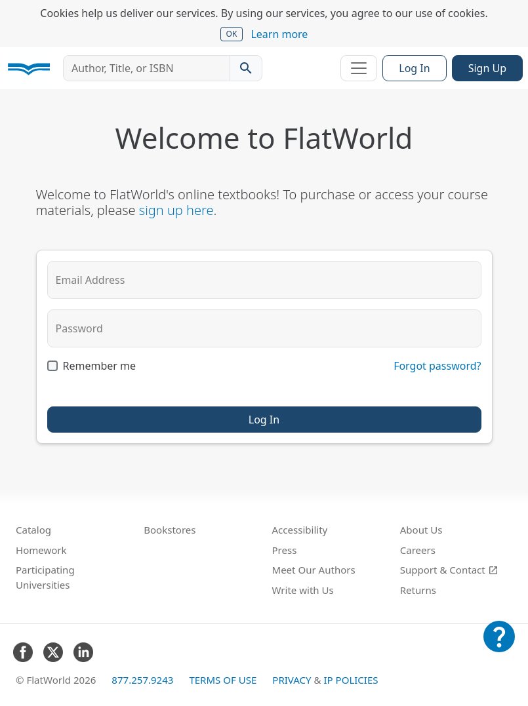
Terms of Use (222, 679)
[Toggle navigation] (358, 68)
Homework (41, 550)
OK (231, 33)
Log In (414, 68)
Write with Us (303, 590)
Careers (418, 550)
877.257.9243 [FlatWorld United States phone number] (142, 679)
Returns (418, 590)
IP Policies (350, 679)
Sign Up (487, 68)
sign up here (176, 210)
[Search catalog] (246, 68)
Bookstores (169, 529)
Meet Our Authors (313, 569)
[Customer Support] (499, 645)
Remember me (99, 366)
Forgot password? (437, 366)
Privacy (291, 679)
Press (284, 550)
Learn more (279, 34)
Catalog (33, 529)
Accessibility (300, 529)
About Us (421, 529)
